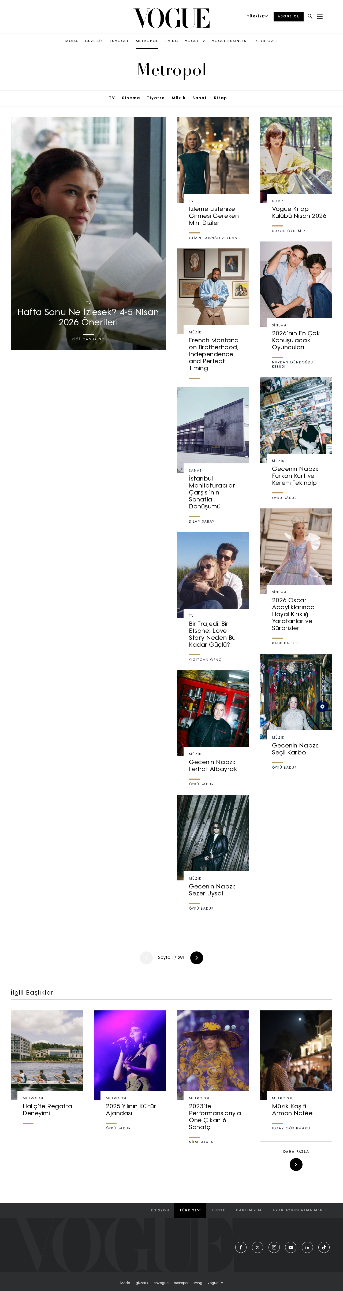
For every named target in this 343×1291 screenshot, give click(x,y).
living (197, 1283)
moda (125, 1283)
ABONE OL (289, 16)
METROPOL (147, 41)
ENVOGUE (119, 41)
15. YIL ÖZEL (265, 41)
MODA (71, 41)
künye (218, 1210)
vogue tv (215, 1283)
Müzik (179, 98)
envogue (161, 1283)
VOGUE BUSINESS (229, 41)
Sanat (199, 98)
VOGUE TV (195, 41)
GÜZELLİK (94, 41)
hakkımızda (249, 1210)
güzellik (142, 1283)
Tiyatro (156, 98)
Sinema (131, 98)
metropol (181, 1283)
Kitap (220, 98)
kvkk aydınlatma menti (300, 1210)
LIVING (171, 41)
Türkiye (190, 1210)
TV (112, 98)
